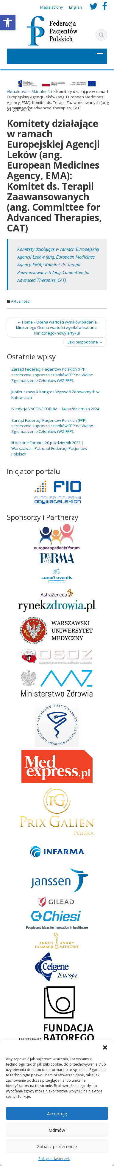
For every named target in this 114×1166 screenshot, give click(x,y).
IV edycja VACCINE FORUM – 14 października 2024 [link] (55, 408)
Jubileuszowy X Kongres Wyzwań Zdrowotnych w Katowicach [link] (55, 394)
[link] (7, 22)
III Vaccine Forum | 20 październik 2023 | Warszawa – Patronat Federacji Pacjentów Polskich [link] (49, 448)
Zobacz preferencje (57, 1146)
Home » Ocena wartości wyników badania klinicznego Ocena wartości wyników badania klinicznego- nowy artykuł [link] (57, 327)
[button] (105, 1047)
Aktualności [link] (20, 301)
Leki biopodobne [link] (85, 342)
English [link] (75, 7)
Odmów (57, 1130)
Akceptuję (57, 1114)
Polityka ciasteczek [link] (54, 1158)
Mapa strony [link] (51, 7)
